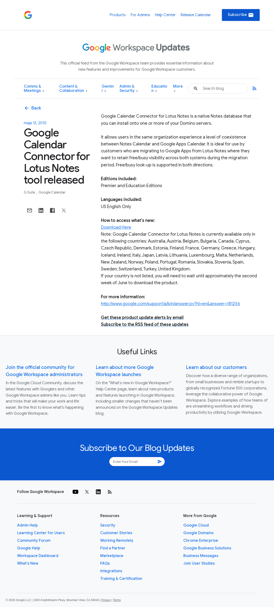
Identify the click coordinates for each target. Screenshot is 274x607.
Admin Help (27, 525)
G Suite (30, 192)
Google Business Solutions (207, 548)
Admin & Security (129, 88)
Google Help (28, 548)
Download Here (116, 227)
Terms (117, 600)
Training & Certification (121, 578)
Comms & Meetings (34, 88)
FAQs (105, 563)
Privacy (106, 600)
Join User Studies (199, 563)
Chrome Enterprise (200, 540)
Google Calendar (52, 192)
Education (159, 88)
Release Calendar (195, 15)
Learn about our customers (216, 367)
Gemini (108, 88)
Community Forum (33, 540)
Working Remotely (116, 540)
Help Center (165, 15)
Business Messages (200, 555)
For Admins (140, 15)
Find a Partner (112, 548)
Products (118, 15)
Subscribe (241, 15)
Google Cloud (196, 525)
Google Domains (198, 533)
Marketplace (111, 555)
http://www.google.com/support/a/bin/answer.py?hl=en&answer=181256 (170, 303)
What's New (27, 563)
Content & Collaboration (73, 88)
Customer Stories (116, 533)
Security (107, 525)
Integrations (111, 571)
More (178, 88)
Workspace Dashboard (37, 555)
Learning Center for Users (41, 533)
